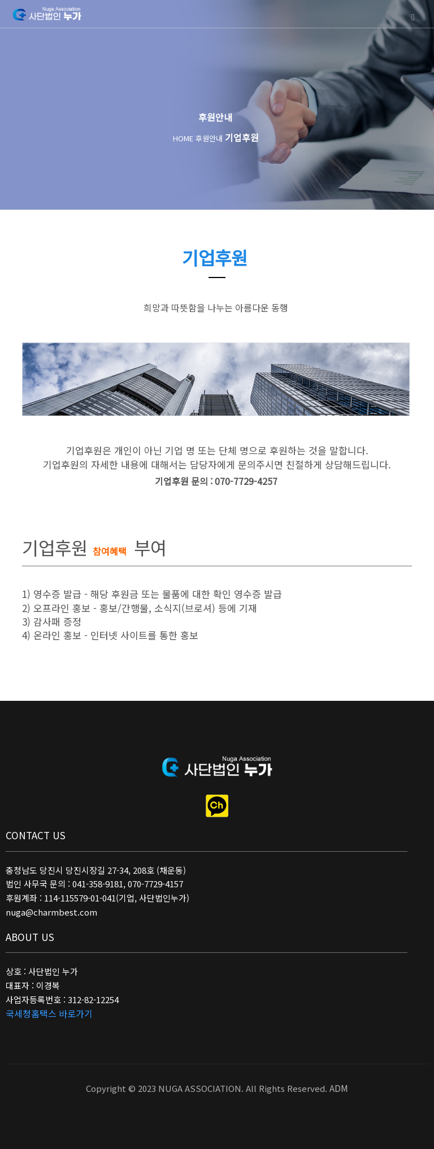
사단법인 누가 (48, 15)
